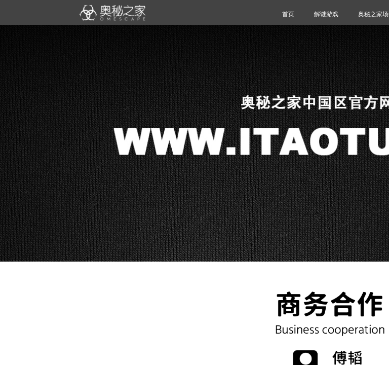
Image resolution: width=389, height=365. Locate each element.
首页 (288, 14)
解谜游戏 (326, 14)
